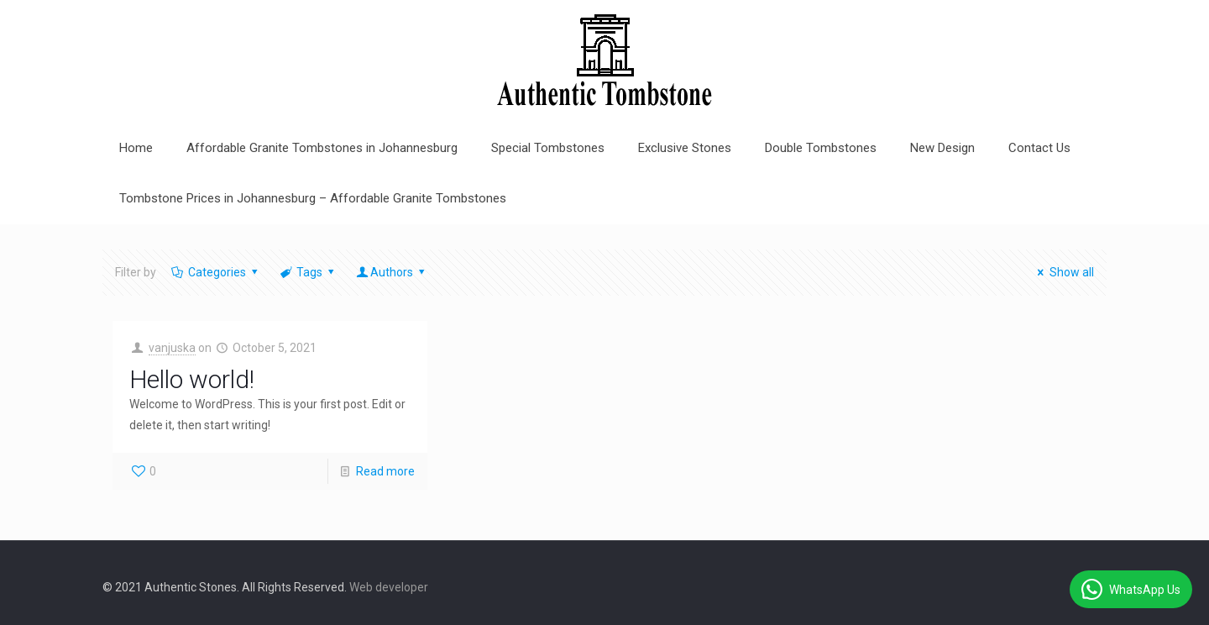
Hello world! (191, 379)
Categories (215, 272)
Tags (307, 272)
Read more (385, 471)
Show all (1063, 272)
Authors (392, 272)
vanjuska (172, 348)
